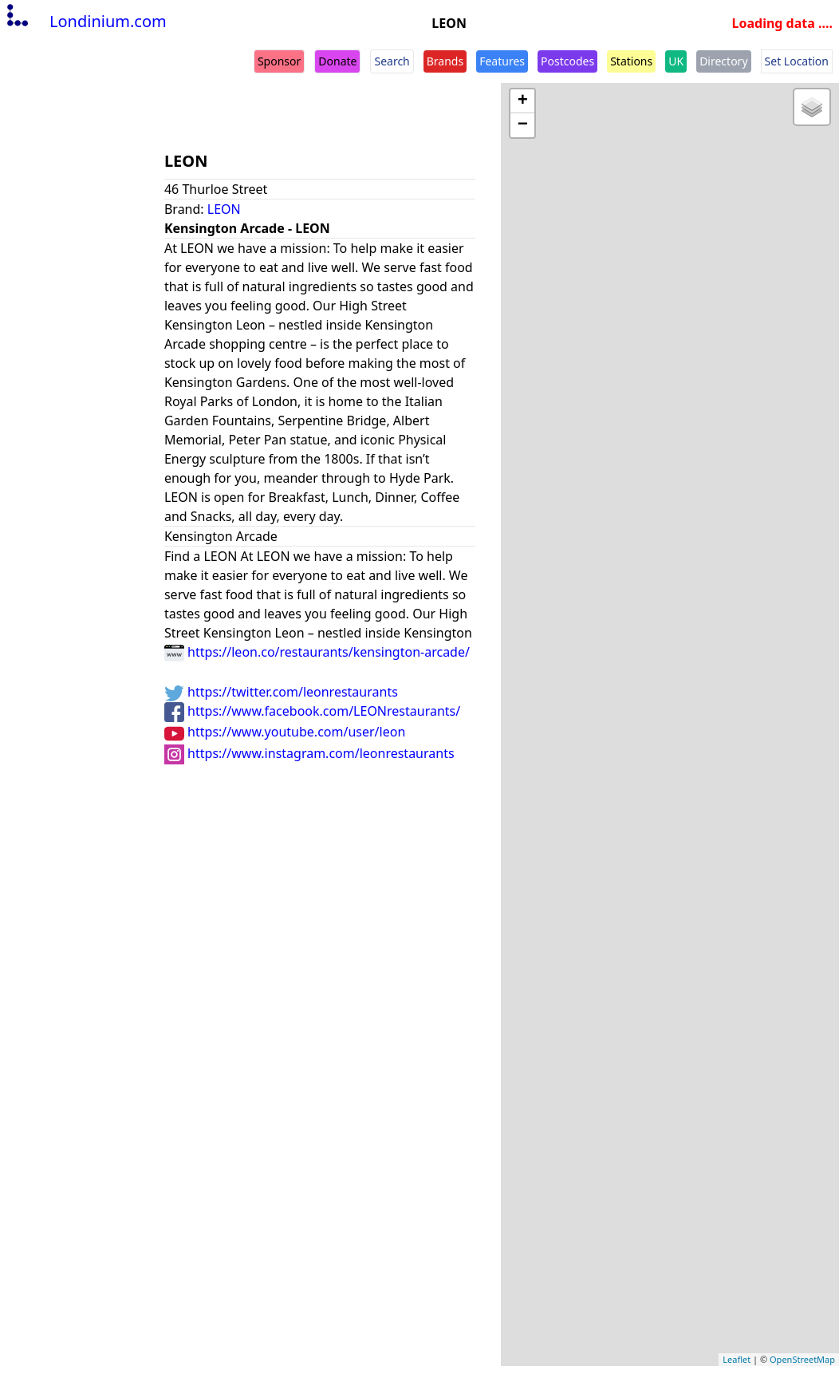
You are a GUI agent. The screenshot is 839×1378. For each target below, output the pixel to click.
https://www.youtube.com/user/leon (284, 731)
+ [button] (523, 101)
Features (502, 61)
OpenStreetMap (802, 1359)
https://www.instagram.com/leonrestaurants (309, 753)
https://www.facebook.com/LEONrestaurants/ (312, 711)
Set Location (797, 61)
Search (391, 61)
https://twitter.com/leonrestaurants (281, 692)
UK (675, 61)
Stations (631, 61)
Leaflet (736, 1359)
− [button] (523, 125)
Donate (337, 61)
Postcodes (567, 61)
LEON (224, 209)
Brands (445, 61)
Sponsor (279, 61)
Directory (723, 61)
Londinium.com (85, 21)
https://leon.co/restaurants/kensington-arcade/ (317, 652)
